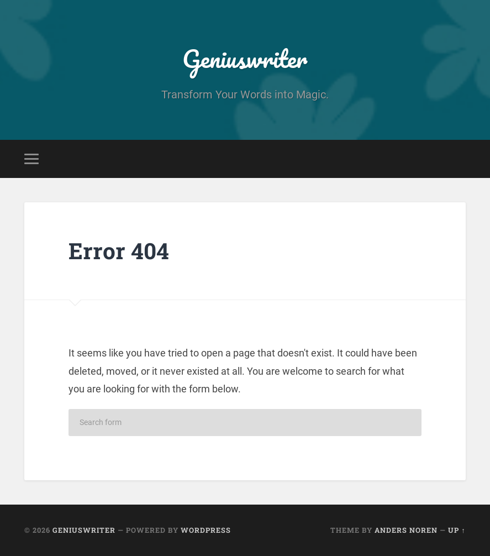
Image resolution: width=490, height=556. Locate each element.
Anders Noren (406, 530)
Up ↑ (456, 530)
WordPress (206, 530)
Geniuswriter (244, 58)
